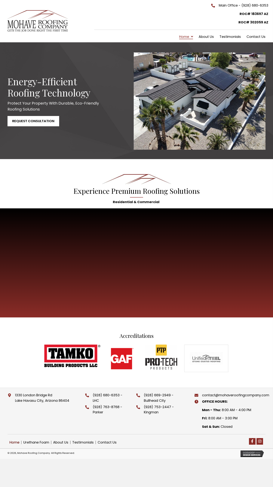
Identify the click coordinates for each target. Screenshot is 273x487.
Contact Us (107, 442)
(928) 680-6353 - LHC (107, 398)
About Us (60, 442)
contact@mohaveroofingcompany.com (235, 395)
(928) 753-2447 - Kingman (159, 410)
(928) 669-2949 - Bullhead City (158, 398)
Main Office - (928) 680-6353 (243, 5)
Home (14, 442)
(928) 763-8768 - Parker (107, 410)
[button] (33, 121)
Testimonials (83, 442)
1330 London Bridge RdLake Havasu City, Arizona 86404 (42, 398)
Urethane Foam (36, 442)
